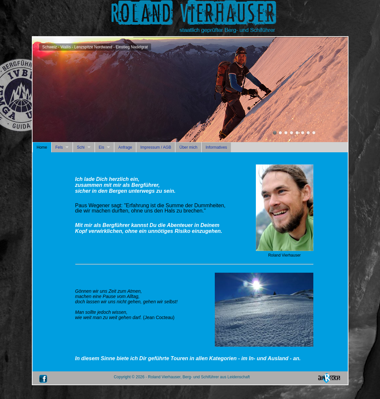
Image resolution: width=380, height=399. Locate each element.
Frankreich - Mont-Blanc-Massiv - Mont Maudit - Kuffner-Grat (302, 132)
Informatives (216, 147)
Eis (101, 147)
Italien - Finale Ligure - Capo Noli (313, 132)
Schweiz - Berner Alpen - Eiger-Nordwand (297, 132)
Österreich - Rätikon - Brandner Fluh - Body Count (291, 132)
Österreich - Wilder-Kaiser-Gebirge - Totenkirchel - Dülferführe (280, 132)
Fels (59, 147)
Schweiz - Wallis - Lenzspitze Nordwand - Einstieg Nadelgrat (274, 132)
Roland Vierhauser (308, 132)
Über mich (188, 147)
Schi (80, 147)
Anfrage (125, 147)
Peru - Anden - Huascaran (285, 132)
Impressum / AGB (155, 147)
